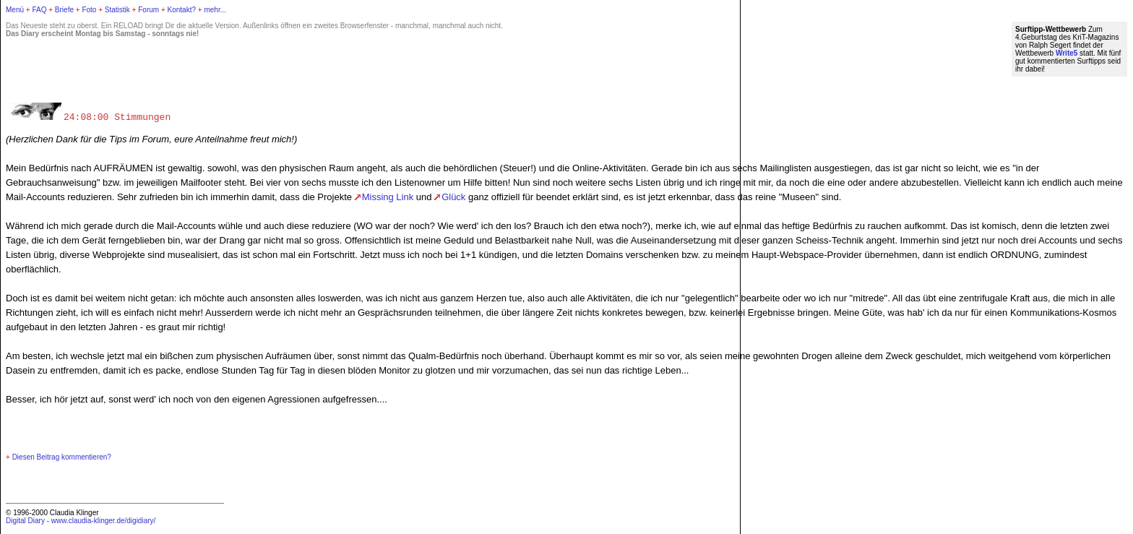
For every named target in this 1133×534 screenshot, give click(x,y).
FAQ (39, 10)
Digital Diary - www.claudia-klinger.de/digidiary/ (80, 521)
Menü (15, 10)
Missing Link (388, 196)
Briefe (64, 10)
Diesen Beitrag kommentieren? (61, 457)
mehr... (215, 10)
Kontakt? (182, 10)
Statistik (117, 10)
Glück (453, 196)
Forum (148, 10)
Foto (89, 10)
